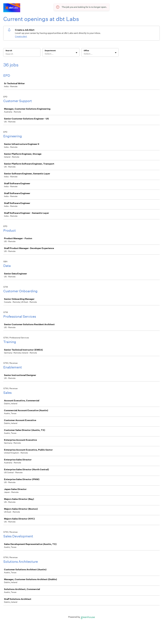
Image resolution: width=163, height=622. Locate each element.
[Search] (21, 54)
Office (86, 50)
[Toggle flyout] (76, 52)
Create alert (21, 36)
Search (9, 50)
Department (50, 50)
